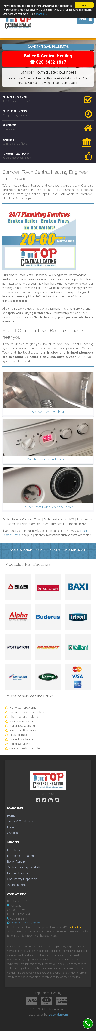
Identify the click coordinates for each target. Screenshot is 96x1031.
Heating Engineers (19, 873)
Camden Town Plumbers (25, 923)
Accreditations (16, 884)
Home (11, 815)
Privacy (12, 827)
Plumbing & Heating (20, 856)
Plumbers (13, 850)
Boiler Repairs (16, 861)
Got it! (84, 5)
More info (41, 14)
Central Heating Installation (25, 867)
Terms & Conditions (20, 821)
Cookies (12, 833)
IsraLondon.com (58, 1014)
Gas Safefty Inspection (22, 879)
